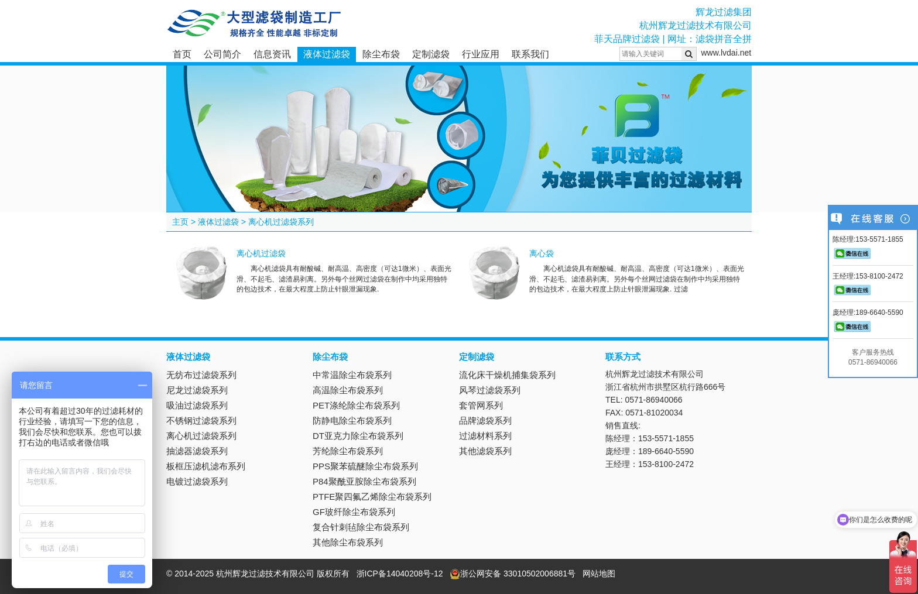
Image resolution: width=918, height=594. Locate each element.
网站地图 (599, 573)
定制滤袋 (431, 54)
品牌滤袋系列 (485, 420)
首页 (182, 54)
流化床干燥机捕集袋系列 (507, 375)
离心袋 (541, 253)
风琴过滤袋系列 (489, 390)
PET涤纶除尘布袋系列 (356, 405)
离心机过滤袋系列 (281, 221)
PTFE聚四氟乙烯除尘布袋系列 (372, 497)
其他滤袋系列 (485, 451)
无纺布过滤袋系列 (201, 375)
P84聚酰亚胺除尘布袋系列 (364, 481)
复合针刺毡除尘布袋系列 (361, 527)
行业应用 (480, 54)
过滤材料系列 (485, 436)
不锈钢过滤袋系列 (201, 420)
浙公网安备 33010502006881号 (513, 573)
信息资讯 (272, 54)
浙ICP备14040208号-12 (400, 573)
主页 (180, 221)
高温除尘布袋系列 (348, 390)
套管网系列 (481, 405)
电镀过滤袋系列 (197, 481)
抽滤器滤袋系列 (197, 451)
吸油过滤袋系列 (197, 405)
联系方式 (622, 357)
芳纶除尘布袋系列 (348, 451)
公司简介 (222, 54)
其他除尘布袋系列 (348, 542)
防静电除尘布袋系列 (352, 420)
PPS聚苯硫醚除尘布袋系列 (365, 466)
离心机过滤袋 (261, 253)
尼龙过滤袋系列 (197, 390)
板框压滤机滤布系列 (205, 466)
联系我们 (530, 54)
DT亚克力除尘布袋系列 (358, 436)
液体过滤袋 (326, 54)
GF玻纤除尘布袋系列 (354, 512)
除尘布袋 (381, 54)
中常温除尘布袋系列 (352, 375)
